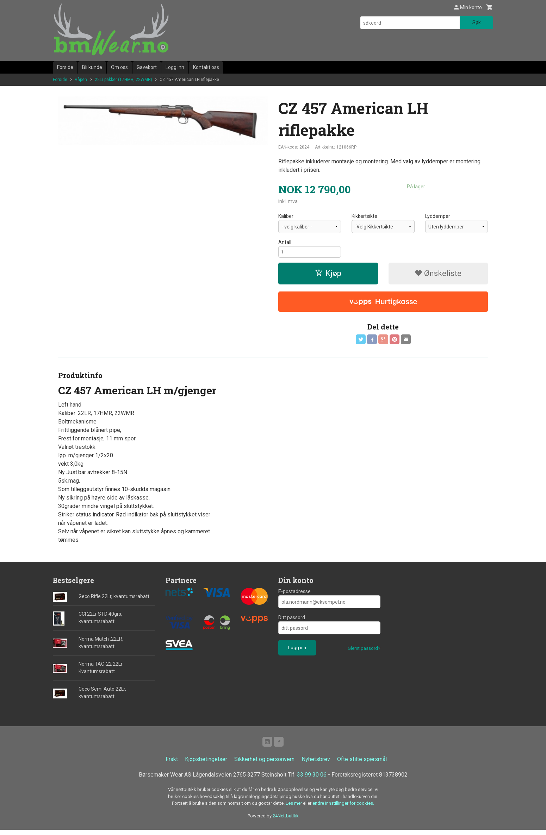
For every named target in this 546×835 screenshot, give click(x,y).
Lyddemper (437, 216)
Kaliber (285, 216)
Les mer (294, 808)
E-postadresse (294, 595)
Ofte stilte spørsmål (362, 764)
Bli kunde (92, 67)
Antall (284, 242)
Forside (65, 67)
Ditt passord (291, 621)
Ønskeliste (438, 275)
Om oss (119, 67)
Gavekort (147, 67)
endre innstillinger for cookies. (343, 808)
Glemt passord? (364, 652)
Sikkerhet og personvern (264, 764)
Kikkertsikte (364, 216)
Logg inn (175, 67)
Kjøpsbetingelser (206, 764)
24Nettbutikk (286, 820)
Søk (476, 22)
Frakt (172, 764)
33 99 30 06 (312, 780)
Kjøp (328, 275)
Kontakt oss (206, 67)
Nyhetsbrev (316, 764)
